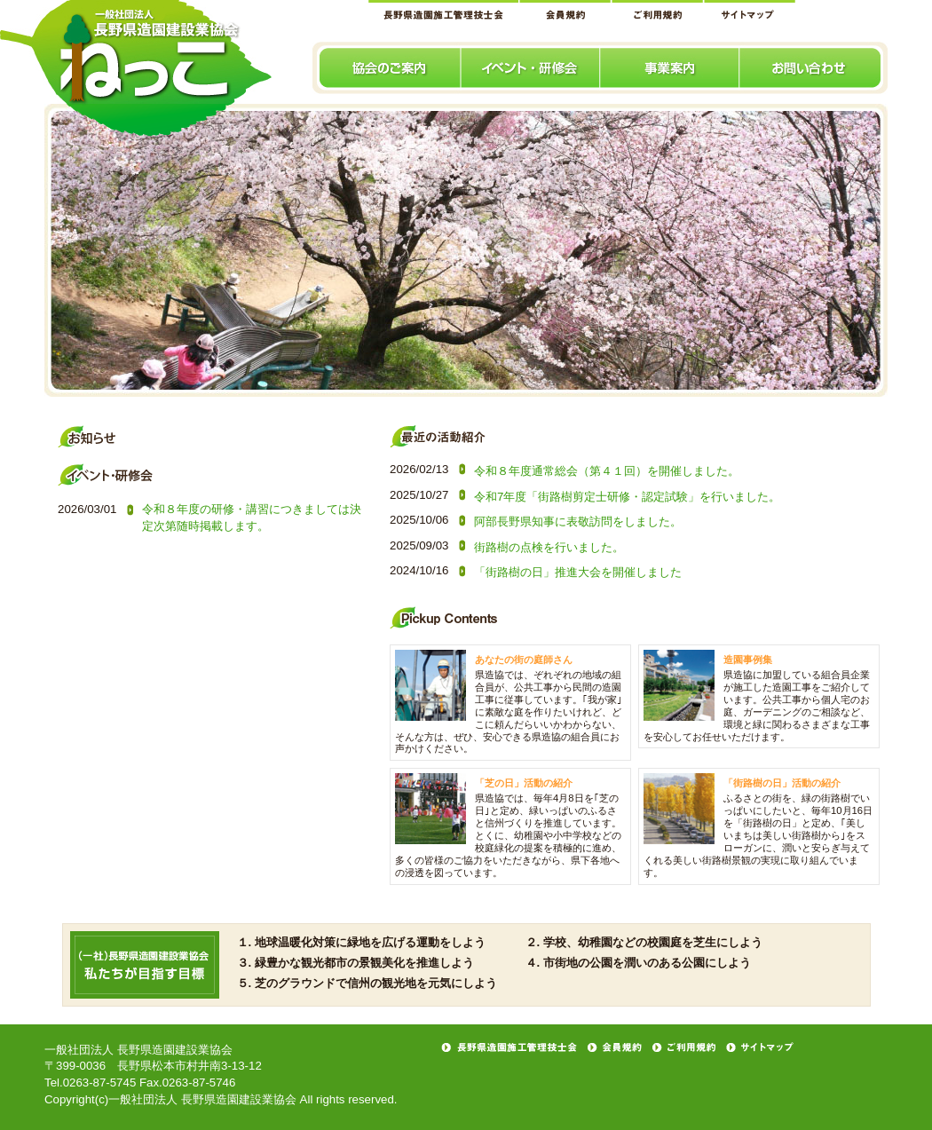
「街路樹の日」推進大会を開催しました (578, 572)
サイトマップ (749, 10)
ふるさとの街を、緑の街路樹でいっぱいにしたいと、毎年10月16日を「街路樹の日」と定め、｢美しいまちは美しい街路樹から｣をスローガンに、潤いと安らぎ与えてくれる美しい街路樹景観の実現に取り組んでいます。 (758, 835)
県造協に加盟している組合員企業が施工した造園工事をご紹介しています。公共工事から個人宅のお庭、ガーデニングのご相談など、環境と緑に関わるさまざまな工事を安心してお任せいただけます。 (757, 705)
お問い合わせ (814, 68)
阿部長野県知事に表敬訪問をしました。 (578, 521)
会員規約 (565, 10)
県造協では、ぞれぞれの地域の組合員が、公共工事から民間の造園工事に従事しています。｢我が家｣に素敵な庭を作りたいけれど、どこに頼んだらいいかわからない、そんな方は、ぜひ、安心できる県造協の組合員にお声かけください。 (508, 712)
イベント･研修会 (531, 68)
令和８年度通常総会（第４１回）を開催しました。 (606, 471)
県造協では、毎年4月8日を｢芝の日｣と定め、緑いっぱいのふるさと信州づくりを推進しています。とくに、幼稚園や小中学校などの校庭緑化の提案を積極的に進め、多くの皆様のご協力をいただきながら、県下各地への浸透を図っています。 (508, 835)
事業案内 (670, 68)
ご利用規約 (658, 10)
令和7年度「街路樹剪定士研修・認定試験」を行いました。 (627, 496)
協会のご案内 (387, 68)
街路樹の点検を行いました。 (549, 547)
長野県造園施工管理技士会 (443, 10)
